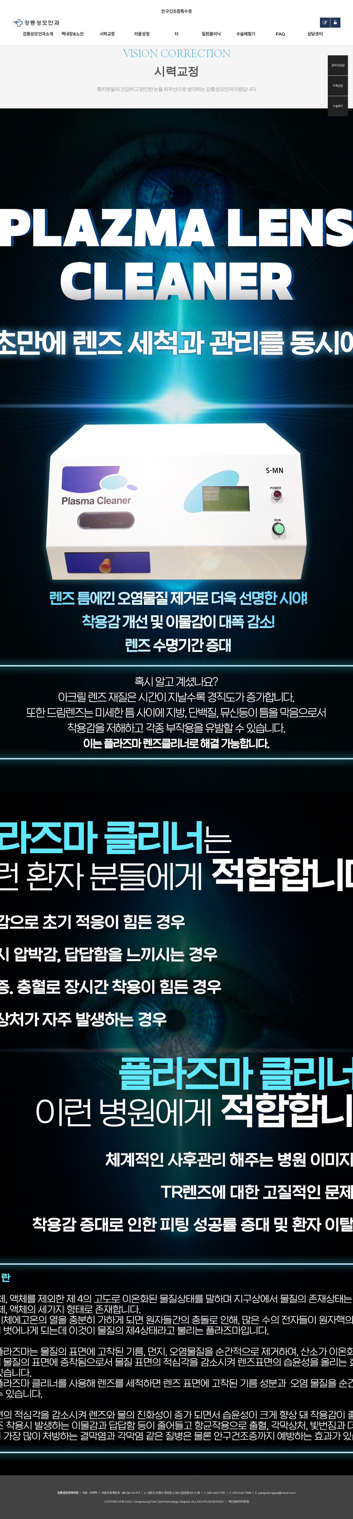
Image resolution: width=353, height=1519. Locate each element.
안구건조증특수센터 (176, 16)
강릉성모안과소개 (38, 33)
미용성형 (142, 33)
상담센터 (315, 33)
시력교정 (107, 33)
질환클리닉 (211, 33)
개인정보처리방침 (238, 1501)
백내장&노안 (73, 33)
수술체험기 (245, 33)
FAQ (280, 33)
